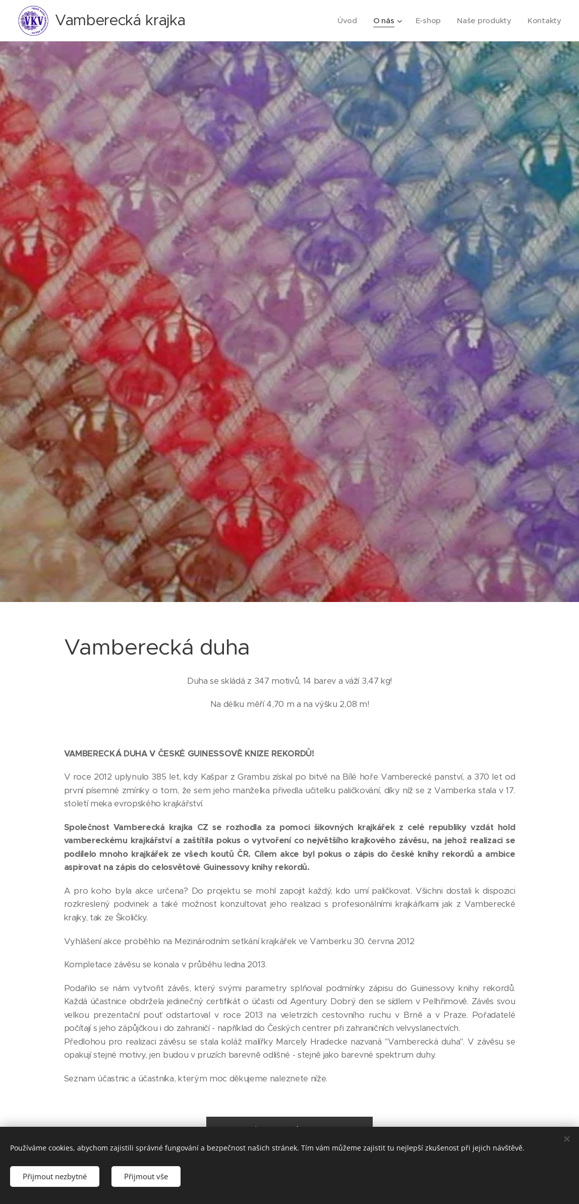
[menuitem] (345, 20)
